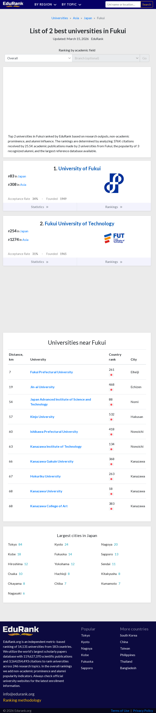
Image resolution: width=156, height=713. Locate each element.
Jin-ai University (42, 387)
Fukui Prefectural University (51, 372)
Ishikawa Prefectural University (54, 431)
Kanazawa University (46, 491)
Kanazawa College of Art (49, 506)
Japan (88, 18)
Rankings (114, 207)
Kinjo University (42, 416)
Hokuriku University (45, 476)
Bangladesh (128, 668)
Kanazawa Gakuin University (52, 461)
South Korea (128, 635)
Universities (59, 18)
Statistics (40, 207)
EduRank (97, 39)
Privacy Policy (143, 710)
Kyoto (85, 642)
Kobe (85, 655)
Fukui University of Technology (77, 223)
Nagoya (86, 648)
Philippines (127, 655)
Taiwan (125, 648)
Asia (76, 18)
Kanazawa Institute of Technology (56, 446)
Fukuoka (87, 661)
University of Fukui (77, 168)
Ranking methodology (22, 700)
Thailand (126, 661)
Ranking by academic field (77, 50)
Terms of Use (120, 710)
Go (144, 58)
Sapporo (87, 668)
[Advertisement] (38, 102)
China (124, 642)
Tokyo (85, 635)
